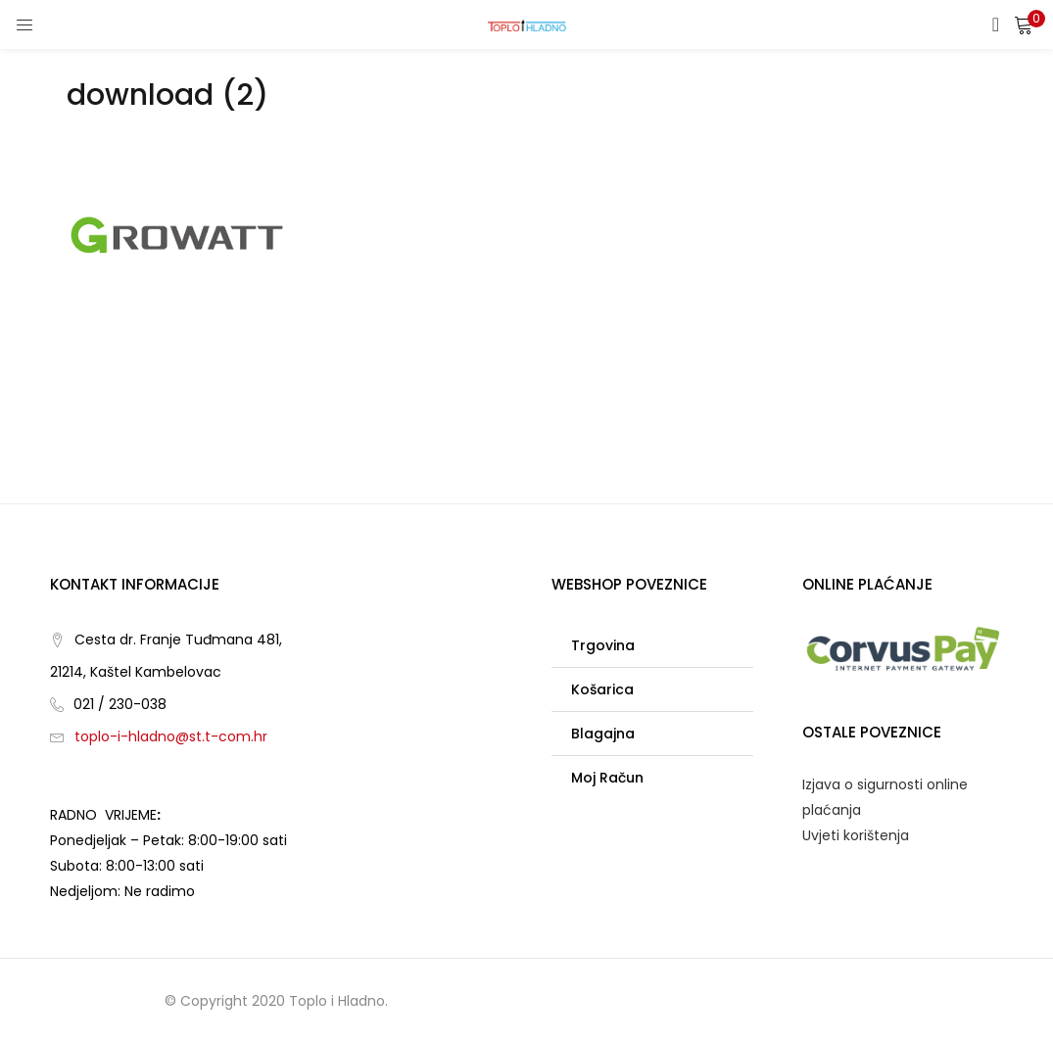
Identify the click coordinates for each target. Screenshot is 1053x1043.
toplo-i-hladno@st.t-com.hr (170, 736)
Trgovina (603, 645)
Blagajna (603, 733)
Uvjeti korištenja (855, 835)
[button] (1023, 24)
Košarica (602, 689)
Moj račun (607, 777)
